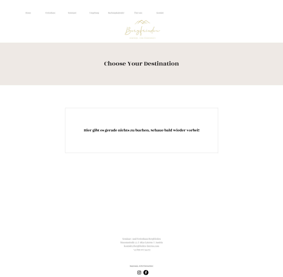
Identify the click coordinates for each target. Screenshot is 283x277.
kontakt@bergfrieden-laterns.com (141, 245)
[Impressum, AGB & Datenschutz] (141, 266)
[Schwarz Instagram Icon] (139, 272)
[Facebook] (145, 272)
